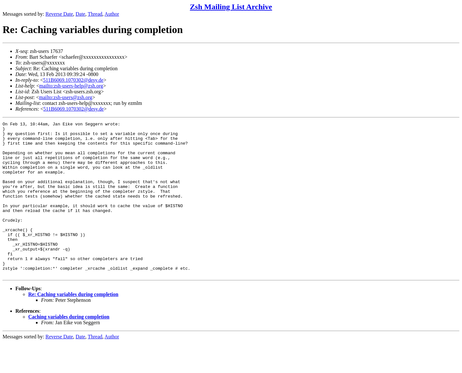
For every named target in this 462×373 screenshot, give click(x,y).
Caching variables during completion (68, 347)
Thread (95, 14)
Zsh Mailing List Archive (231, 7)
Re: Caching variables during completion (73, 325)
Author (112, 14)
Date (80, 14)
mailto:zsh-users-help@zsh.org (71, 86)
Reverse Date (59, 14)
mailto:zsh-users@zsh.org (65, 97)
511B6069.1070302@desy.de (73, 80)
